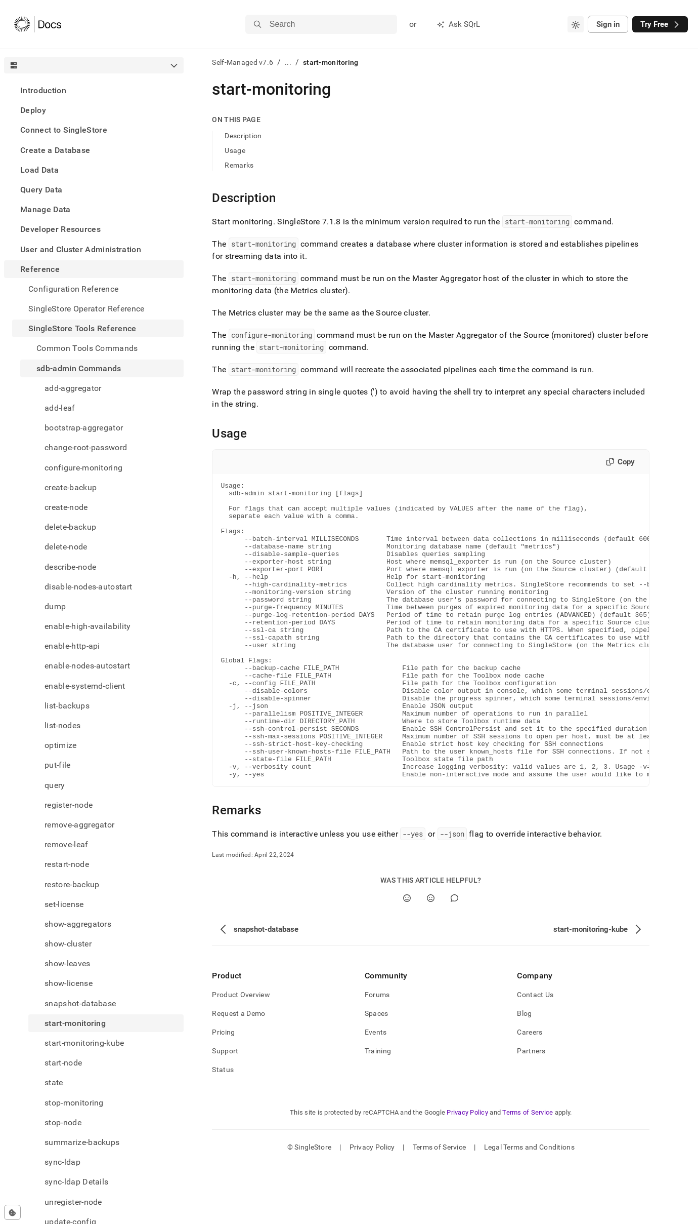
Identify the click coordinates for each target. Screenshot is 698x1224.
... (288, 62)
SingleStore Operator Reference (86, 308)
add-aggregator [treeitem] (73, 388)
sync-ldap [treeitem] (62, 1162)
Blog (524, 1073)
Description (243, 136)
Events (376, 1091)
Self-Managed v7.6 (242, 62)
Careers (529, 1091)
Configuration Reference (73, 289)
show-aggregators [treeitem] (78, 924)
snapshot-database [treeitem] (80, 1003)
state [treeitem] (54, 1082)
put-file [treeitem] (58, 765)
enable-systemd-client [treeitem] (85, 686)
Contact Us (535, 1054)
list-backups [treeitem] (67, 705)
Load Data (39, 170)
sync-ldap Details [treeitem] (76, 1182)
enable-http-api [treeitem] (72, 646)
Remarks (239, 165)
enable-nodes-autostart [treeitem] (87, 665)
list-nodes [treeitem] (62, 725)
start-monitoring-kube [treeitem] (84, 1043)
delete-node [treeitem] (66, 546)
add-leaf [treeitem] (60, 408)
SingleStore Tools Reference (82, 328)
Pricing (223, 1091)
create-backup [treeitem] (71, 487)
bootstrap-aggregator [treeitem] (84, 427)
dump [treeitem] (55, 606)
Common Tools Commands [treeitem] (87, 348)
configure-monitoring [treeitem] (83, 467)
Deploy (33, 110)
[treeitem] (94, 90)
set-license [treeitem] (64, 904)
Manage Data (45, 209)
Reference (40, 269)
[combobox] (576, 24)
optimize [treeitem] (61, 745)
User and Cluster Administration (80, 249)
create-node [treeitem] (66, 507)
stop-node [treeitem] (63, 1122)
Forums (377, 1054)
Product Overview (241, 1054)
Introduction (43, 90)
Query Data (41, 189)
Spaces (376, 1073)
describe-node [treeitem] (70, 567)
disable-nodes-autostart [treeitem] (88, 586)
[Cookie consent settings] (12, 1212)
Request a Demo (238, 1073)
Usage (235, 150)
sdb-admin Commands (78, 368)
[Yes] (407, 957)
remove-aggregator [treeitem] (79, 825)
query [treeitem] (55, 785)
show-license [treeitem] (69, 983)
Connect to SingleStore (63, 130)
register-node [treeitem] (69, 805)
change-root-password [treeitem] (86, 447)
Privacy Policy (467, 1171)
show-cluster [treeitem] (68, 944)
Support (225, 1110)
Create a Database (55, 150)
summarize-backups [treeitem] (82, 1142)
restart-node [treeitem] (67, 864)
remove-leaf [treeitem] (67, 844)
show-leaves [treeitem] (68, 963)
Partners (531, 1110)
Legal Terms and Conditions (529, 1206)
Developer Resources (60, 229)
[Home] (37, 24)
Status (223, 1129)
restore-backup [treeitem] (72, 884)
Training (378, 1110)
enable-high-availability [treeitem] (88, 626)
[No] (431, 957)
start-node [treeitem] (63, 1063)
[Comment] (454, 957)
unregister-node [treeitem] (73, 1202)
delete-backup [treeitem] (70, 527)
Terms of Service (527, 1171)
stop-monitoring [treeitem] (74, 1103)
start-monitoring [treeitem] (75, 1023)
